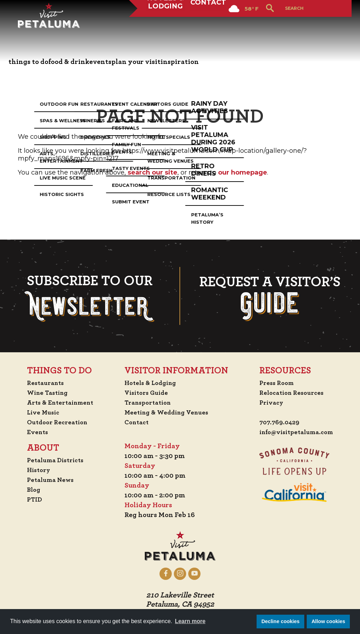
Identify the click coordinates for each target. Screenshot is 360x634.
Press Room (273, 382)
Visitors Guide (147, 392)
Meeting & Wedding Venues (169, 412)
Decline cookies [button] (280, 621)
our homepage (242, 172)
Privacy (267, 402)
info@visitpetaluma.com (294, 432)
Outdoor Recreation (57, 422)
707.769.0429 (276, 422)
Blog (32, 489)
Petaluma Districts (56, 460)
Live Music (42, 412)
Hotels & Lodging (166, 26)
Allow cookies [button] (328, 621)
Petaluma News (50, 479)
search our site (152, 172)
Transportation (150, 402)
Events (36, 432)
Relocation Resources (289, 392)
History (37, 469)
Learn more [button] (190, 621)
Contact (211, 26)
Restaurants (45, 382)
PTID (33, 499)
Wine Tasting (47, 392)
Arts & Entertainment (61, 402)
